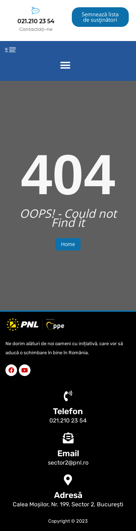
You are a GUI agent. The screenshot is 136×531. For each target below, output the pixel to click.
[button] (65, 65)
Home (68, 244)
